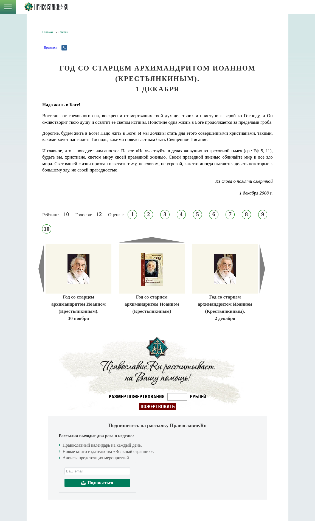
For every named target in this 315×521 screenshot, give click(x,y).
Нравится (50, 47)
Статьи (63, 32)
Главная (47, 32)
